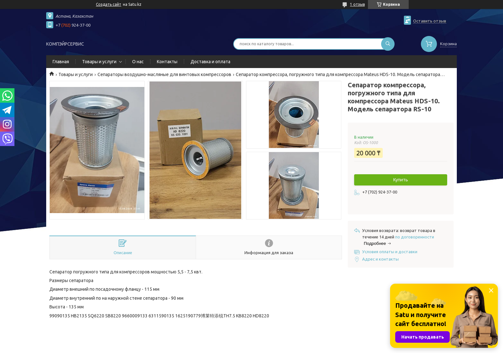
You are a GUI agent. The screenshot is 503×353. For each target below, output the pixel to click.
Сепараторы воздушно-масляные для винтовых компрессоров (164, 74)
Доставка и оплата (210, 61)
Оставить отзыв (429, 21)
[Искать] (388, 44)
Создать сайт (108, 4)
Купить (400, 179)
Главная (61, 61)
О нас (138, 61)
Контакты (167, 61)
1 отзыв (357, 4)
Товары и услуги (99, 61)
